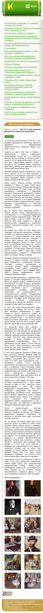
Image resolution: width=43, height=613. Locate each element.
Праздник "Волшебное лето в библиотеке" (21, 67)
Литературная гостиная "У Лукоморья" (20, 33)
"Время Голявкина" (13, 64)
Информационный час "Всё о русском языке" (23, 61)
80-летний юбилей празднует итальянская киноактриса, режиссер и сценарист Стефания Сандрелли (22, 38)
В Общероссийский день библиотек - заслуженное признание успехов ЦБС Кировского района (19, 87)
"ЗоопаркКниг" (11, 48)
